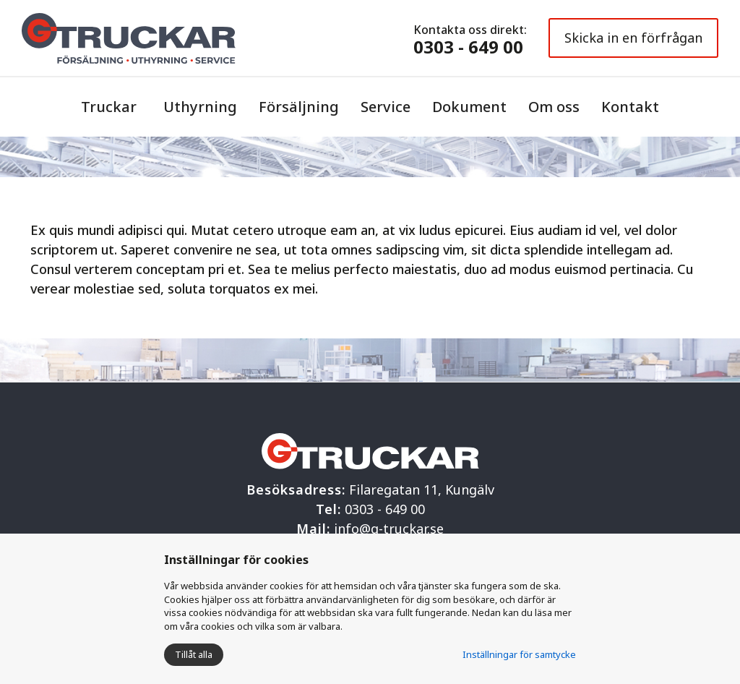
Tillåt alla (193, 654)
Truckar (109, 106)
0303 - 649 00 (468, 47)
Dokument (469, 106)
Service (385, 106)
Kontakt (630, 106)
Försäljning (299, 106)
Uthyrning (200, 106)
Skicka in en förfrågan (633, 37)
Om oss (554, 106)
